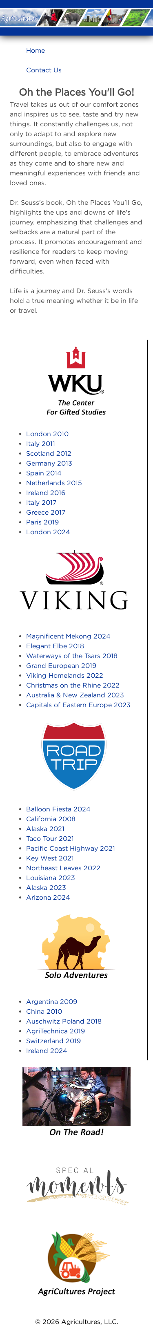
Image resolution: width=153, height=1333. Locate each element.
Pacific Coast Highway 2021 (70, 848)
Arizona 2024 (48, 897)
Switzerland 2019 (53, 1040)
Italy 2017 (41, 502)
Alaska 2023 (46, 887)
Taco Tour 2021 (50, 838)
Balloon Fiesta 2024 (58, 809)
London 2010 (47, 433)
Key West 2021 (50, 858)
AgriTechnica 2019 (55, 1031)
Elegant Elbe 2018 (55, 646)
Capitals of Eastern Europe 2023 (78, 704)
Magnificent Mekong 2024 (68, 636)
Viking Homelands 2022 (64, 675)
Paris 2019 (42, 522)
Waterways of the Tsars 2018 (72, 655)
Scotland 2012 (48, 453)
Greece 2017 (46, 512)
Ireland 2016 (45, 492)
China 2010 (44, 1011)
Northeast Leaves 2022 (63, 867)
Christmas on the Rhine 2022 (73, 685)
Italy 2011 (40, 443)
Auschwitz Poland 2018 (64, 1021)
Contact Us (44, 70)
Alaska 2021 (45, 828)
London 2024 (48, 531)
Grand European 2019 (61, 665)
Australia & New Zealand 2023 (75, 695)
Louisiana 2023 (50, 877)
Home (35, 50)
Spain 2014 (44, 473)
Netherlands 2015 (54, 482)
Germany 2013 (49, 463)
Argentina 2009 (51, 1001)
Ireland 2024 (46, 1050)
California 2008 (50, 818)
